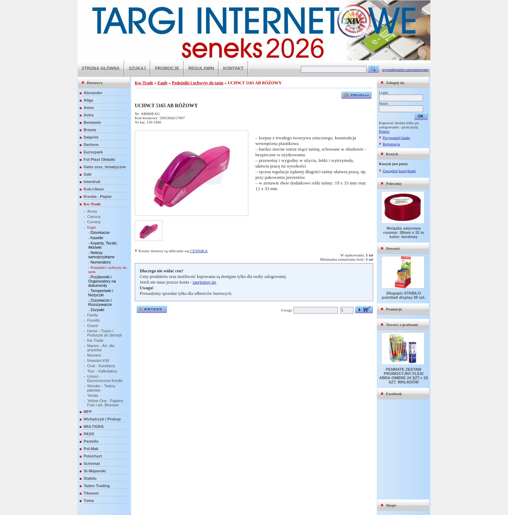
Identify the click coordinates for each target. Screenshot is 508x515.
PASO (89, 434)
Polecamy (394, 183)
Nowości (393, 248)
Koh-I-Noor (94, 189)
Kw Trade (95, 340)
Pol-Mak (91, 449)
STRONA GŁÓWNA (100, 68)
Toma (89, 500)
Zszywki (97, 310)
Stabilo (90, 478)
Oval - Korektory (101, 366)
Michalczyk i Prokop (102, 419)
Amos (92, 211)
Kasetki (96, 238)
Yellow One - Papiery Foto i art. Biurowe (105, 403)
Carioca (94, 216)
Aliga (88, 100)
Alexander (93, 93)
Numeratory (100, 262)
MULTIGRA (94, 426)
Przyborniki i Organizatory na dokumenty (102, 281)
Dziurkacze (99, 232)
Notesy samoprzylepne (101, 254)
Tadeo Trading (97, 486)
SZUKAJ (137, 68)
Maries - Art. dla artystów (100, 348)
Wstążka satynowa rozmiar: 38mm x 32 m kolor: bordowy (403, 232)
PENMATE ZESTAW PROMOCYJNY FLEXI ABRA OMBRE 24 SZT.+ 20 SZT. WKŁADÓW (403, 375)
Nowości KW (98, 360)
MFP (88, 412)
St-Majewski (95, 471)
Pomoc (384, 131)
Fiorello (93, 320)
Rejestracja (391, 144)
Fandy (92, 315)
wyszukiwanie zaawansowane (405, 69)
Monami (94, 355)
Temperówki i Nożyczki (100, 293)
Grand (92, 325)
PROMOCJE (167, 68)
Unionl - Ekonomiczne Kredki (104, 378)
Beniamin (92, 122)
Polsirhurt (93, 456)
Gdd (87, 174)
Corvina (94, 222)
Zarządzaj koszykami (399, 171)
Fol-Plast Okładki (99, 159)
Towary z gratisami (402, 324)
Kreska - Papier (98, 196)
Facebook (394, 394)
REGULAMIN (201, 68)
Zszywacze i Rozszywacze (100, 302)
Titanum (91, 493)
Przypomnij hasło (396, 137)
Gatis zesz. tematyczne (105, 167)
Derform (91, 145)
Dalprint (91, 137)
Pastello (91, 441)
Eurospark (93, 152)
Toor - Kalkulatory (102, 371)
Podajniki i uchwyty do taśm (197, 82)
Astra (88, 115)
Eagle (91, 227)
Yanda (92, 395)
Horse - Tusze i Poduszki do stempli (104, 333)
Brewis (90, 130)
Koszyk (392, 154)
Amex (89, 107)
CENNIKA (199, 251)
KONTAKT (233, 68)
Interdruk (92, 182)
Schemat (92, 463)
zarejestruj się (204, 282)
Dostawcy (95, 82)
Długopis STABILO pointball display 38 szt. (403, 295)
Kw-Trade (92, 204)
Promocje (394, 309)
